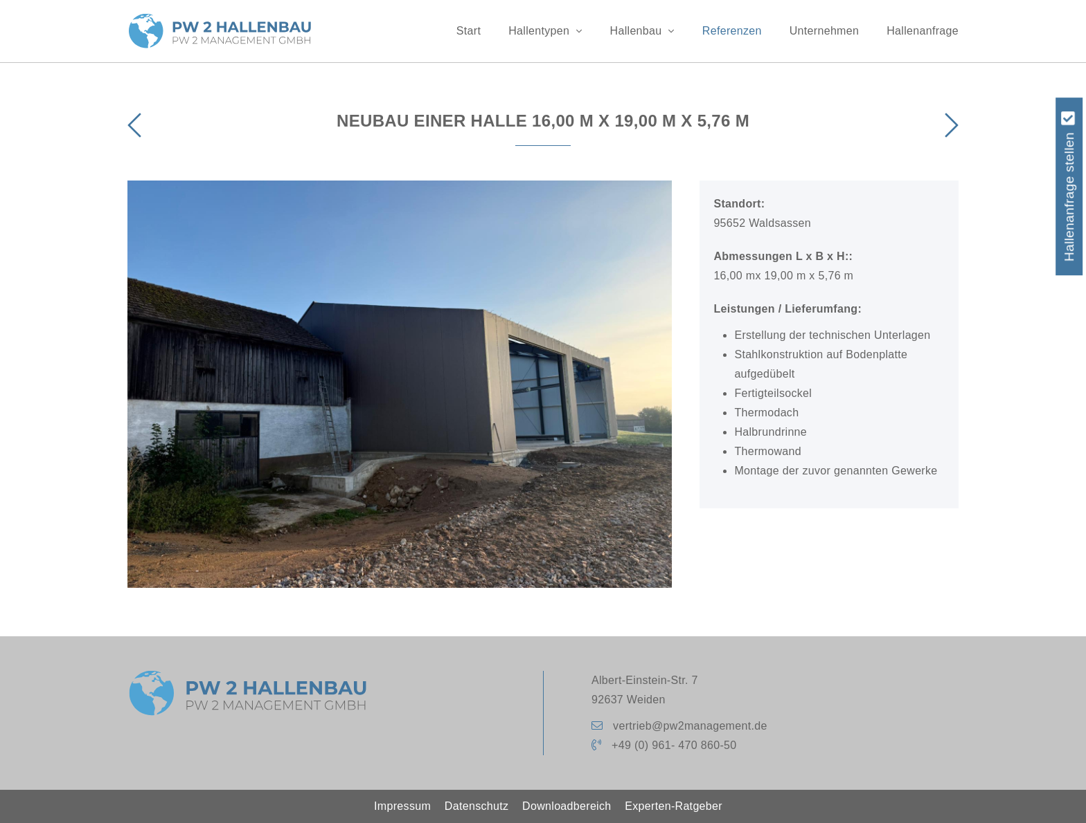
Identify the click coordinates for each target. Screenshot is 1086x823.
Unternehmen (824, 31)
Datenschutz (476, 806)
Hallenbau (642, 31)
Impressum (402, 806)
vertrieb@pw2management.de (690, 726)
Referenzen (732, 31)
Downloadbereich (566, 806)
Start (468, 31)
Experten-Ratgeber (673, 806)
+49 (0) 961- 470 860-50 (674, 745)
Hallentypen (545, 31)
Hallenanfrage (923, 31)
